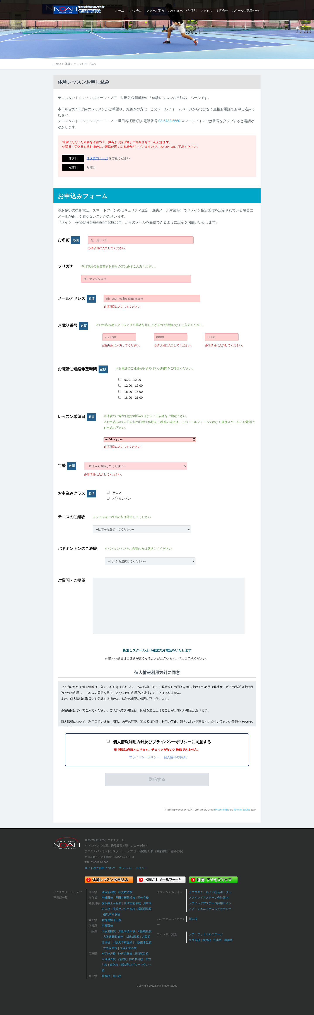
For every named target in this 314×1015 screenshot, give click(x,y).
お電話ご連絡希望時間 (83, 369)
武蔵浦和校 (109, 892)
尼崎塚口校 (141, 953)
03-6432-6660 (169, 121)
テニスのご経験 (71, 517)
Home (57, 64)
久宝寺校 (194, 940)
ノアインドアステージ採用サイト (210, 903)
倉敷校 (106, 976)
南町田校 (107, 897)
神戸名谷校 (136, 959)
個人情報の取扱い (176, 757)
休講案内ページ (97, 158)
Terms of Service (242, 810)
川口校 (193, 918)
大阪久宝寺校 (128, 948)
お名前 (69, 240)
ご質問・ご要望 (71, 580)
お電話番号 (73, 325)
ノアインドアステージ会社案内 (209, 897)
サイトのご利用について (100, 868)
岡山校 (117, 976)
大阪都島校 (132, 936)
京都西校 (107, 925)
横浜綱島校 (144, 908)
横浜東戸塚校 (111, 914)
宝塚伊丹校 (109, 959)
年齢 (67, 465)
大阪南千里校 (143, 942)
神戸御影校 (125, 953)
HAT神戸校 (109, 953)
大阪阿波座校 (126, 931)
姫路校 (114, 964)
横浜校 (228, 940)
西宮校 (122, 959)
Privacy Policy (222, 810)
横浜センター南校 (124, 908)
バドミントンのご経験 (77, 548)
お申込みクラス (77, 493)
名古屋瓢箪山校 (111, 920)
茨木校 (217, 940)
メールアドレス (77, 298)
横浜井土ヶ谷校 (111, 903)
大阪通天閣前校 (113, 936)
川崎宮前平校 (132, 903)
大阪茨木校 (110, 948)
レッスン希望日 (77, 416)
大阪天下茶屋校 (122, 942)
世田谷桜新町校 (125, 897)
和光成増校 (125, 892)
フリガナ (65, 266)
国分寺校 (143, 897)
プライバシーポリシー (144, 757)
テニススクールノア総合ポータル (210, 892)
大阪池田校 (109, 931)
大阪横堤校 (144, 931)
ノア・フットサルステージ (206, 934)
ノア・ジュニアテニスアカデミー (210, 908)
